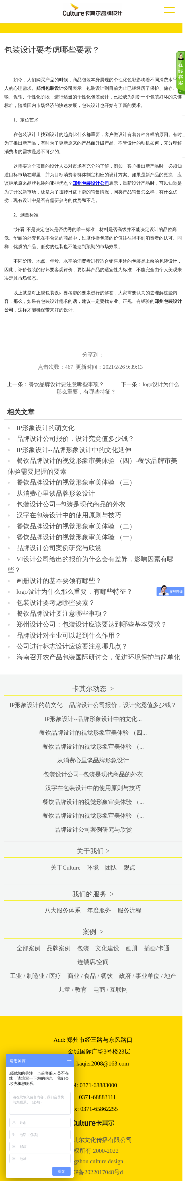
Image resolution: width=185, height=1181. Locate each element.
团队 (111, 867)
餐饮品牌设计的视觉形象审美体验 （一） (76, 537)
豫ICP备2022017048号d (93, 1172)
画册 (132, 948)
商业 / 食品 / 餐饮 (89, 976)
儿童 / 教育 (72, 989)
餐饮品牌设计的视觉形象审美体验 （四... (93, 732)
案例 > (93, 931)
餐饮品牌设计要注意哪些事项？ (66, 384)
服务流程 (129, 910)
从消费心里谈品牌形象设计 (56, 493)
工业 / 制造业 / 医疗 (35, 976)
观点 (129, 867)
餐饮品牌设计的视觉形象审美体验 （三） (76, 482)
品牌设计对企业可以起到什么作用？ (69, 635)
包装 (83, 948)
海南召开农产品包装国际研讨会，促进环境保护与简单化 (98, 657)
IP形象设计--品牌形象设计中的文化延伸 (74, 449)
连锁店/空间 (93, 962)
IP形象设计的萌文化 (46, 428)
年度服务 (99, 910)
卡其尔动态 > (93, 688)
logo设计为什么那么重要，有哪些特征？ (75, 591)
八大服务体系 (63, 910)
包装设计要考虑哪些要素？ (56, 602)
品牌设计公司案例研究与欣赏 (59, 548)
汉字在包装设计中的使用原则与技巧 (69, 515)
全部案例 (28, 948)
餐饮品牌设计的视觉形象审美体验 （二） (76, 526)
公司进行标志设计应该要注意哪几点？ (72, 646)
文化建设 (107, 948)
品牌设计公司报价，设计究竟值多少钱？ (75, 438)
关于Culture (65, 867)
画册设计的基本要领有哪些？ (59, 580)
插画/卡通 (157, 948)
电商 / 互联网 (110, 989)
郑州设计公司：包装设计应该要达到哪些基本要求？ (92, 624)
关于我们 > (93, 851)
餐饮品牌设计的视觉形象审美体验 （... (93, 746)
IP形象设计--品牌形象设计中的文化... (93, 719)
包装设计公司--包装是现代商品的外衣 (71, 504)
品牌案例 (59, 948)
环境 (93, 867)
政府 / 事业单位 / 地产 (147, 976)
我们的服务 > (93, 894)
